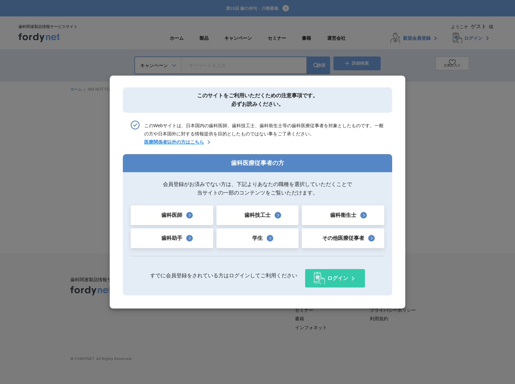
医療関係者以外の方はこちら (174, 144)
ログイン (337, 275)
